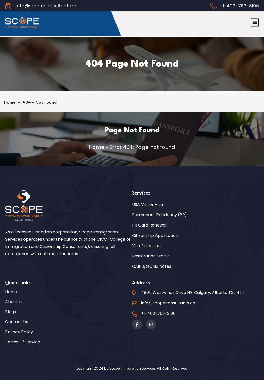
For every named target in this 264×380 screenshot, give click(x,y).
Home (11, 102)
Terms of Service (22, 342)
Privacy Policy (19, 332)
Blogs (10, 311)
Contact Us (16, 322)
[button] (255, 18)
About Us (14, 301)
